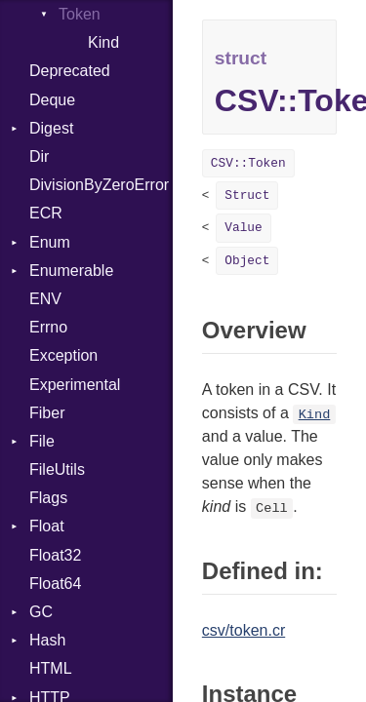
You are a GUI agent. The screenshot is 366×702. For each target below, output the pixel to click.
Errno (48, 327)
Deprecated (69, 70)
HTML (50, 668)
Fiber (46, 413)
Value (243, 227)
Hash (47, 640)
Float (46, 526)
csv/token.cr (243, 630)
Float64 (55, 583)
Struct (246, 195)
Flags (48, 497)
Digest (51, 128)
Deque (52, 100)
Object (246, 261)
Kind (103, 42)
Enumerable (71, 270)
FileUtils (57, 469)
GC (41, 612)
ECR (45, 213)
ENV (45, 299)
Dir (39, 156)
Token (80, 14)
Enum (49, 242)
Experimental (74, 384)
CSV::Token (248, 163)
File (42, 441)
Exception (63, 355)
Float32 (55, 555)
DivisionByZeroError (99, 184)
